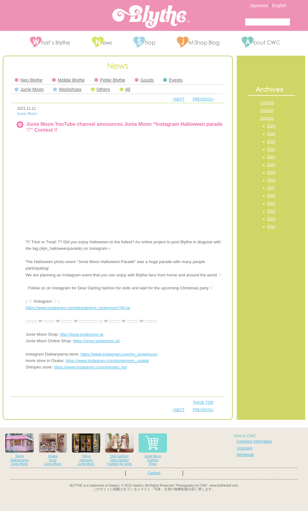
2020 (271, 165)
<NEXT (179, 99)
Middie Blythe (68, 80)
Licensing (244, 448)
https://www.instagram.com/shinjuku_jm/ (90, 367)
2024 (271, 134)
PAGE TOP (203, 402)
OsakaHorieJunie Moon (53, 449)
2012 (271, 226)
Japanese (259, 5)
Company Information (254, 441)
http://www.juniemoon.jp (81, 334)
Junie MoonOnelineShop (153, 449)
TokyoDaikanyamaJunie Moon (19, 449)
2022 (271, 149)
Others (100, 89)
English (279, 5)
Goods (144, 80)
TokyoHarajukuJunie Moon (86, 449)
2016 (271, 196)
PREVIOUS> (203, 99)
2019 (271, 172)
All (124, 89)
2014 (271, 211)
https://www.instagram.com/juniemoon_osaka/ (107, 360)
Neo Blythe (29, 80)
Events (173, 80)
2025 (271, 126)
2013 (271, 219)
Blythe (151, 16)
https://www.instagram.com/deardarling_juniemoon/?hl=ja (78, 307)
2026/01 (266, 118)
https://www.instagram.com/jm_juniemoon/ (119, 354)
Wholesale (245, 455)
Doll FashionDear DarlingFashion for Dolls (119, 449)
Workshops (67, 89)
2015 (271, 203)
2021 (271, 157)
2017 (271, 188)
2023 (271, 141)
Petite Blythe (109, 80)
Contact (154, 473)
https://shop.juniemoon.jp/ (96, 341)
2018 (271, 180)
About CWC (245, 435)
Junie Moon (29, 89)
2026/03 (266, 103)
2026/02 (266, 111)
